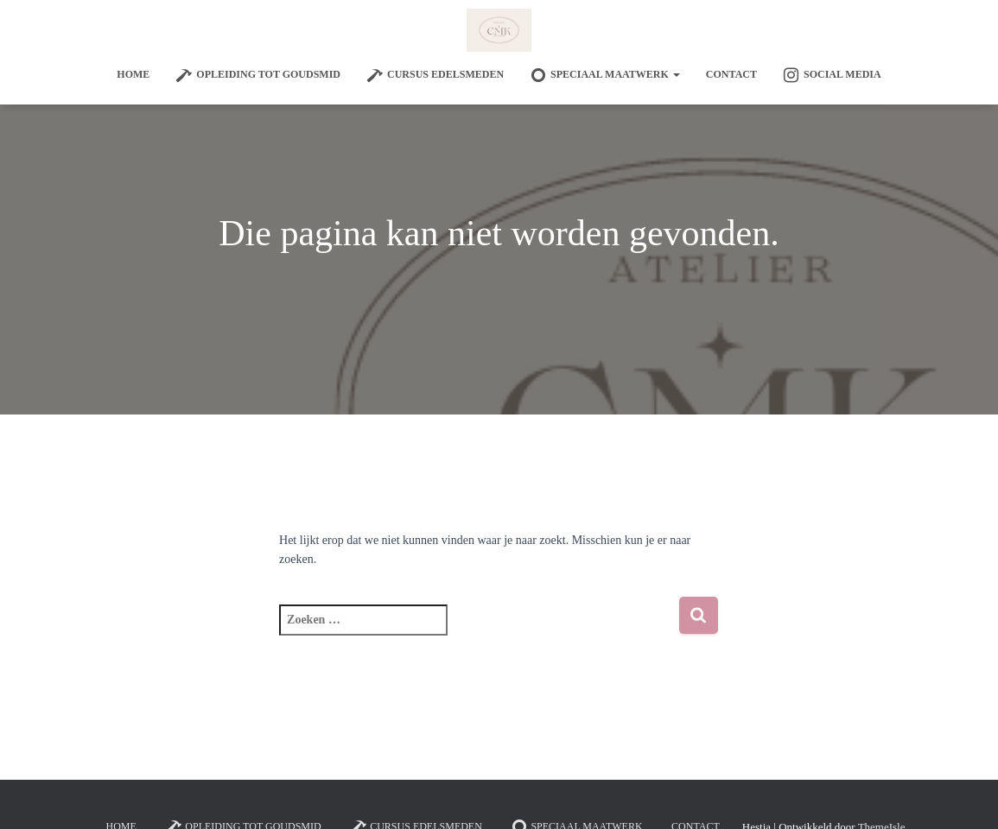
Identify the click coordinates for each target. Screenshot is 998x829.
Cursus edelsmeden (435, 75)
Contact (731, 74)
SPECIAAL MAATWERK (605, 75)
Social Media (832, 75)
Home (133, 74)
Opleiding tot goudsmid (257, 75)
